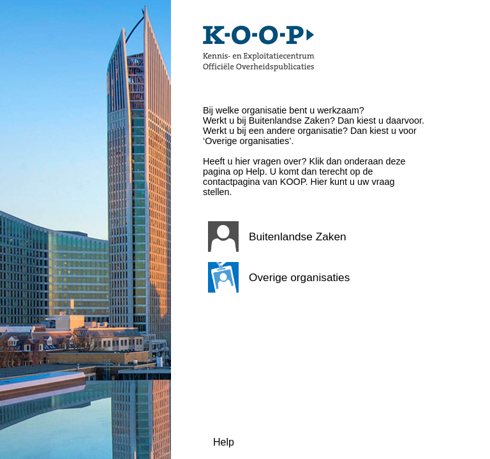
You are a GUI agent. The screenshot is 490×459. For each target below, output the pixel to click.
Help (223, 442)
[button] (314, 236)
